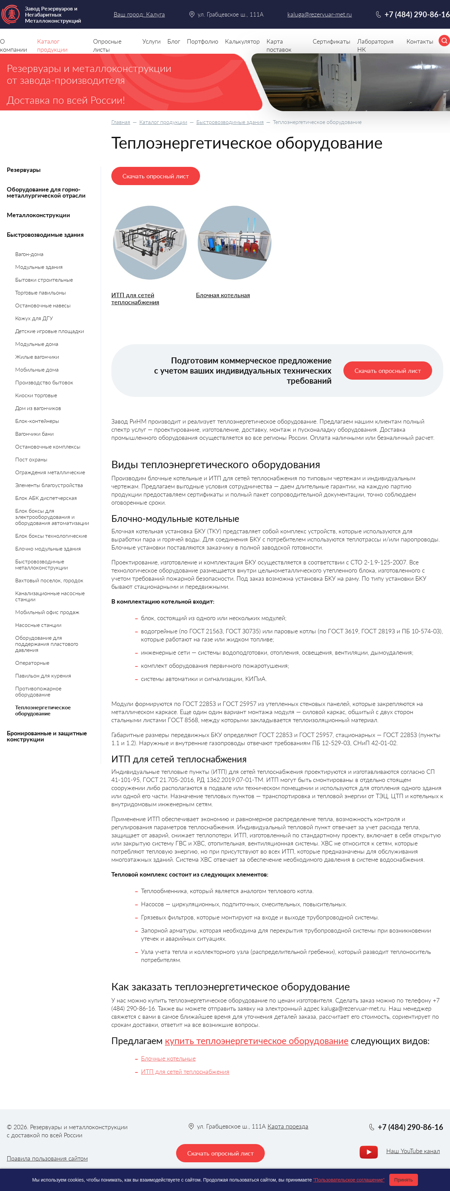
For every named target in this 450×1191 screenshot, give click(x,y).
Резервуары (23, 170)
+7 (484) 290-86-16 (417, 14)
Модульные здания (39, 266)
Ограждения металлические (50, 472)
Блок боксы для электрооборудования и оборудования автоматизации (52, 516)
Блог (173, 41)
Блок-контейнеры (37, 420)
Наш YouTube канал (413, 1151)
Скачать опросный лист (155, 176)
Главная (120, 122)
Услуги (151, 41)
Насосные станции (38, 625)
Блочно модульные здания (48, 548)
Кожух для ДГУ (34, 318)
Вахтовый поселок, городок (49, 580)
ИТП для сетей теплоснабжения (135, 298)
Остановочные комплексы (47, 446)
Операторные (32, 662)
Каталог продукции (163, 122)
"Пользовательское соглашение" (349, 1180)
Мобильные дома (37, 369)
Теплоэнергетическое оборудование (43, 710)
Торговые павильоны (40, 292)
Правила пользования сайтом (47, 1158)
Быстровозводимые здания (230, 122)
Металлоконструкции (38, 215)
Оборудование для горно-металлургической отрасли (46, 192)
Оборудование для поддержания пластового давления (46, 643)
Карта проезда (288, 1126)
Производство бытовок (44, 382)
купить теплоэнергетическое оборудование (256, 1040)
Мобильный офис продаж (47, 612)
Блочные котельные (168, 1058)
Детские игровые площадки (49, 331)
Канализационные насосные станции (50, 596)
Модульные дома (36, 343)
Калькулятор (242, 41)
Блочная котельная (223, 295)
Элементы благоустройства (49, 485)
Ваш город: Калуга (139, 14)
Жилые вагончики (37, 356)
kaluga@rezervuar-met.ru (319, 14)
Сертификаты (331, 41)
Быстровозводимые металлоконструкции (41, 564)
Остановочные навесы (43, 305)
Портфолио (202, 41)
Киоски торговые (36, 395)
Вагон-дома (29, 254)
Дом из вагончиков (38, 408)
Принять (403, 1180)
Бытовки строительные (44, 279)
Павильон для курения (43, 675)
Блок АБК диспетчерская (46, 498)
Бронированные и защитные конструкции (47, 736)
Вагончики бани (34, 433)
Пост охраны (31, 459)
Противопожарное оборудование (38, 691)
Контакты (419, 41)
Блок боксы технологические (51, 535)
